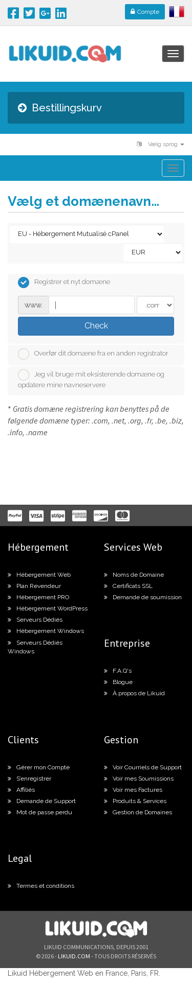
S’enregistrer (29, 778)
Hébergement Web (39, 574)
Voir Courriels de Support (143, 767)
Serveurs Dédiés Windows (35, 647)
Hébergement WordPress (48, 608)
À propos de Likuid (134, 693)
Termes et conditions (41, 885)
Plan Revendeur (34, 586)
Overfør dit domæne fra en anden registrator (93, 354)
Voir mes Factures (133, 789)
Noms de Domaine (134, 574)
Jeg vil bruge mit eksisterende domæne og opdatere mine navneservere (91, 379)
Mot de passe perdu (40, 812)
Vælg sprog (160, 144)
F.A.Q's (118, 670)
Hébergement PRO (38, 597)
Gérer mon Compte (39, 767)
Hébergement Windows (46, 630)
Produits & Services (135, 801)
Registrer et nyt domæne (64, 282)
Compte (145, 11)
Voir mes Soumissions (139, 778)
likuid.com (74, 956)
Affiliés (21, 789)
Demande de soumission (143, 597)
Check (96, 326)
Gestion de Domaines (138, 812)
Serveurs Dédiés (35, 619)
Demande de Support (42, 801)
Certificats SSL (128, 586)
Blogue (118, 682)
